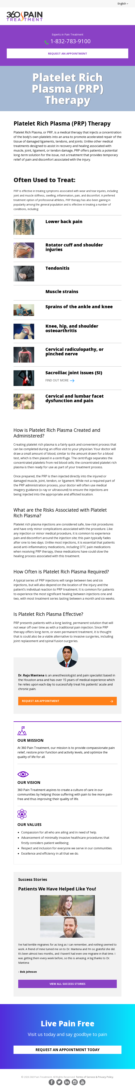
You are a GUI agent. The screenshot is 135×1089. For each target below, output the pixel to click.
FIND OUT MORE (59, 380)
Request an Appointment (67, 53)
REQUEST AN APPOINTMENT (67, 701)
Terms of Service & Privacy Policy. (95, 1077)
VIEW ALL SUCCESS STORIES (67, 984)
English (123, 3)
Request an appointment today (67, 1049)
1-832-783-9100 (70, 41)
